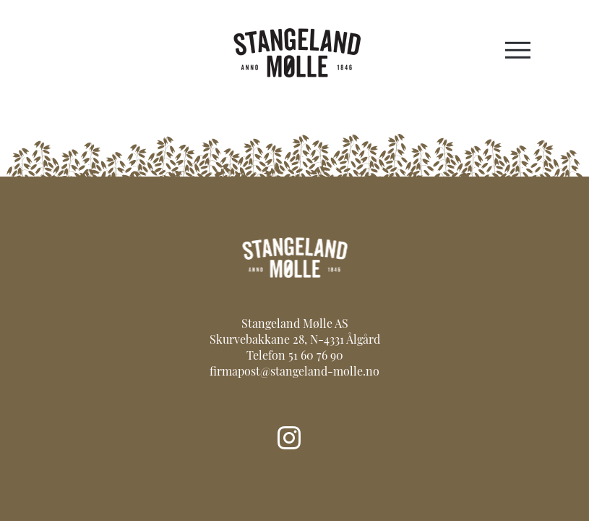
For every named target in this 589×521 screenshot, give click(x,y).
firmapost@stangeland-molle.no (294, 372)
